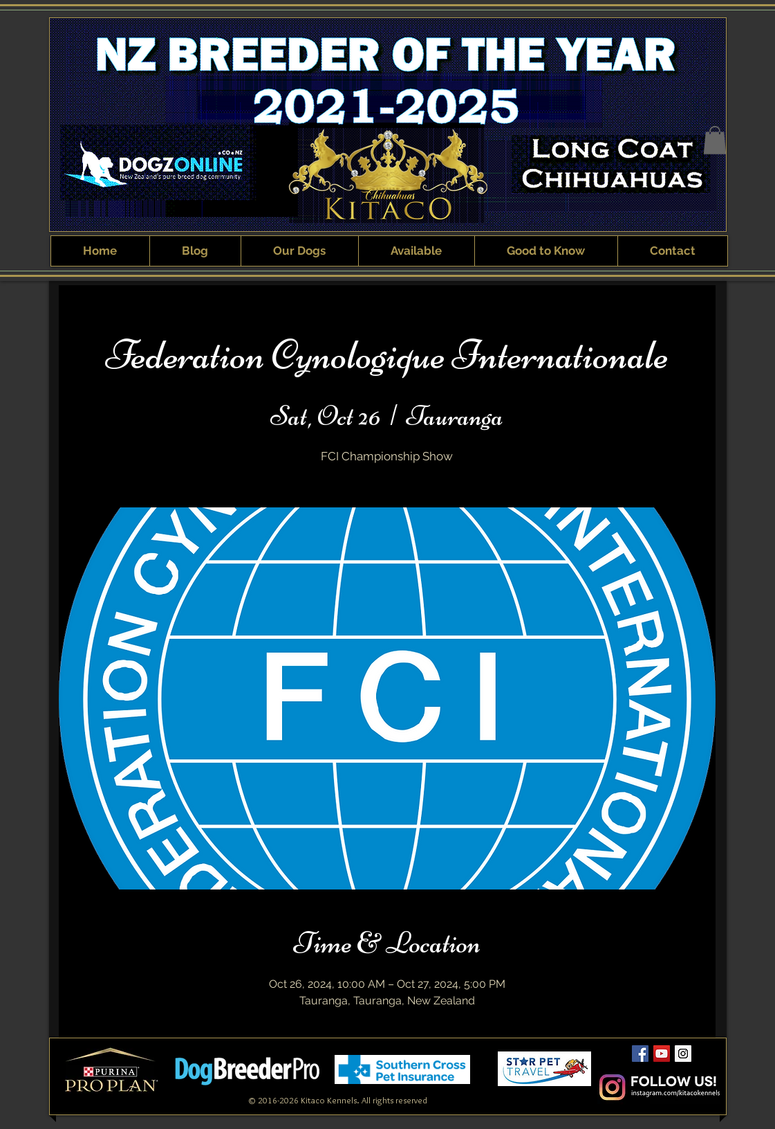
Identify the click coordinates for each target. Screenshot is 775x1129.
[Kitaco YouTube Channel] (661, 1053)
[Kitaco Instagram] (683, 1053)
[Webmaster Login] (545, 1090)
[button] (715, 140)
